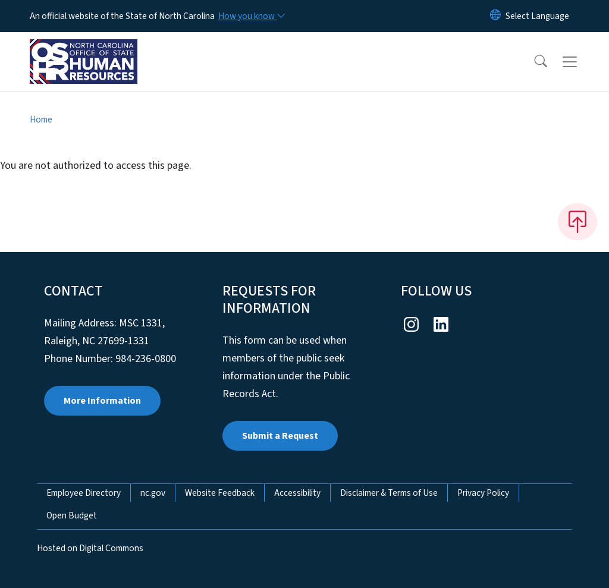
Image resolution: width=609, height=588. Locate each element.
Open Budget (71, 515)
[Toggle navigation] (581, 62)
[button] (533, 62)
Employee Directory (83, 492)
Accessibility (297, 492)
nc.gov (152, 492)
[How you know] (250, 16)
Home (41, 119)
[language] (537, 16)
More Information (102, 400)
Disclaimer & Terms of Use (389, 492)
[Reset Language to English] (495, 16)
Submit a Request (280, 435)
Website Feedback (220, 492)
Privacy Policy (483, 492)
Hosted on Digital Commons (90, 548)
